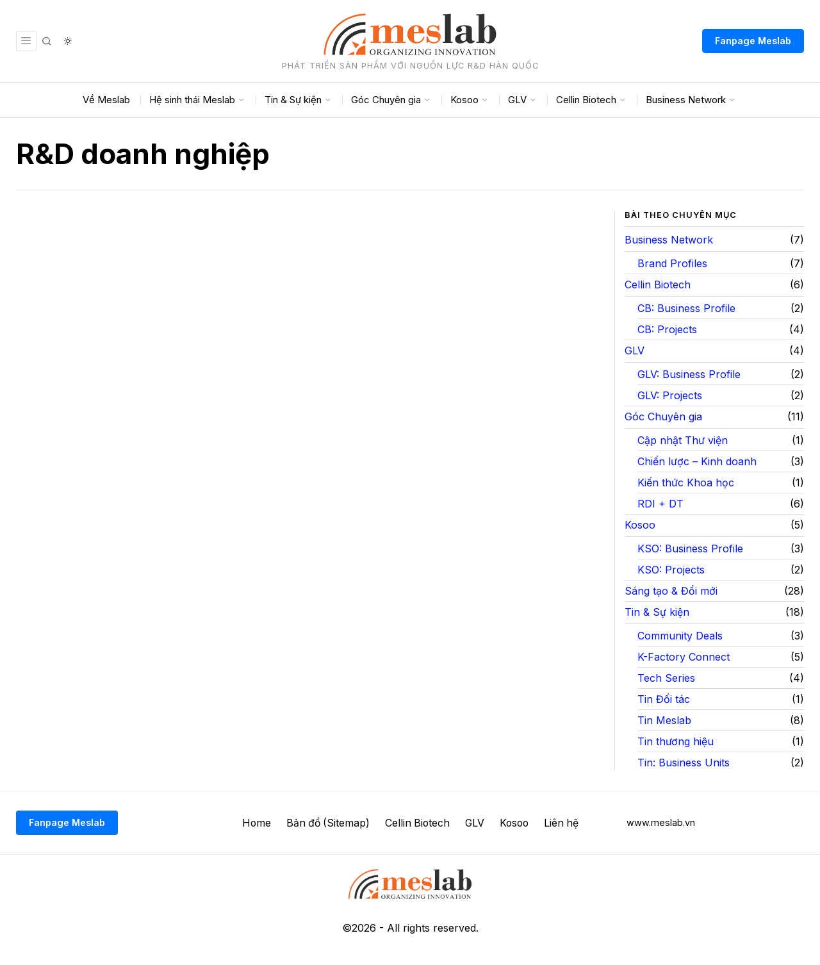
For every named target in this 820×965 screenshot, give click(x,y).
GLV (634, 350)
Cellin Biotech (658, 284)
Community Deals (680, 635)
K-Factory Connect (683, 656)
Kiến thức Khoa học (685, 482)
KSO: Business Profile (690, 548)
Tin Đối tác (663, 699)
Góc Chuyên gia (663, 416)
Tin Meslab (664, 720)
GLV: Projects (669, 395)
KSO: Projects (671, 569)
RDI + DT (660, 503)
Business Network (669, 239)
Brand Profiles (672, 263)
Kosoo (640, 524)
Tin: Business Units (683, 762)
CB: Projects (667, 329)
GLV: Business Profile (689, 374)
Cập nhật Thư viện (682, 440)
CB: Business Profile (686, 308)
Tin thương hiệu (675, 741)
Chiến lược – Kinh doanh (697, 461)
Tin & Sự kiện (657, 612)
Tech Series (666, 678)
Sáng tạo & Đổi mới (671, 590)
